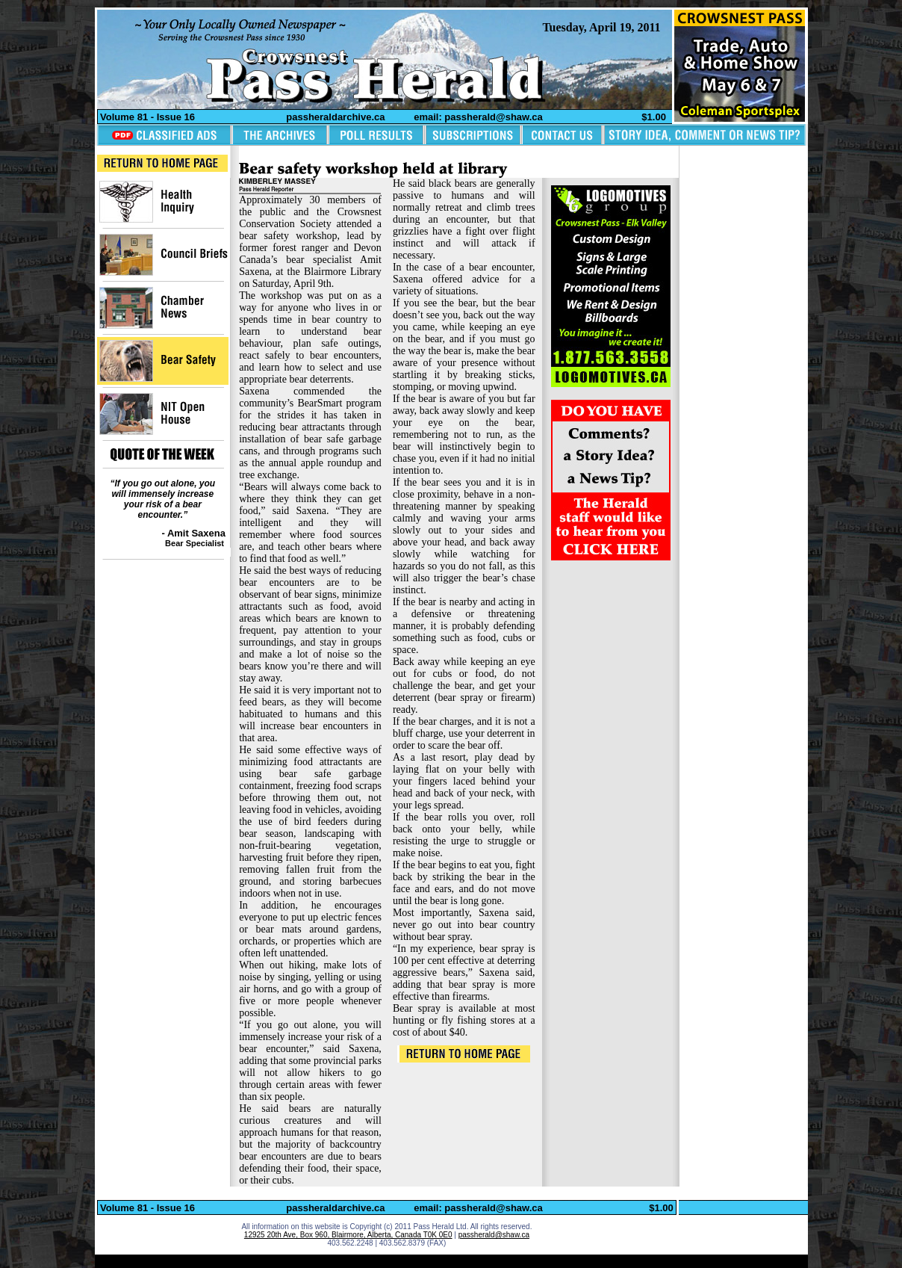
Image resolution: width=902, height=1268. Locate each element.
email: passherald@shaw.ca (478, 117)
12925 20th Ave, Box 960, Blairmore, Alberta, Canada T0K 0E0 (348, 1235)
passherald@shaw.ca (493, 1235)
